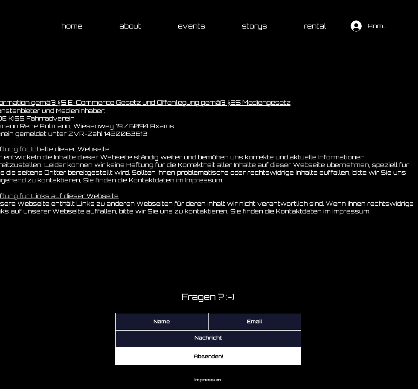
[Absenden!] (208, 356)
